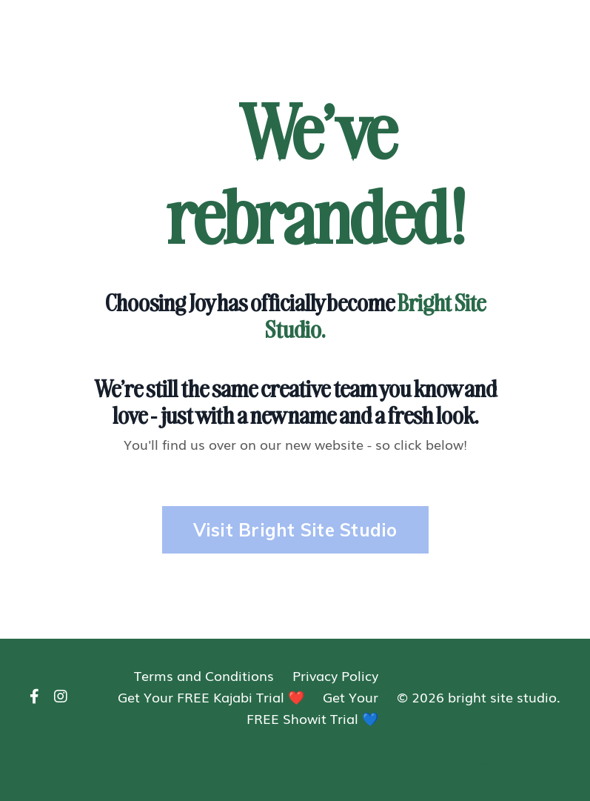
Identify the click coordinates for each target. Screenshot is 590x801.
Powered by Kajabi (513, 762)
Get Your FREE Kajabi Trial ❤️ (211, 696)
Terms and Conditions (204, 675)
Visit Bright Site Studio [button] (295, 530)
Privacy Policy (335, 675)
